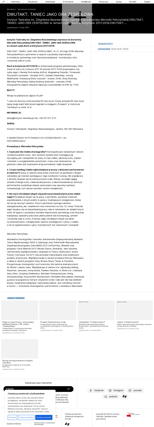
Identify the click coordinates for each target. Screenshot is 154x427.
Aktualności (33, 2)
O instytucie (68, 2)
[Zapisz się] (60, 389)
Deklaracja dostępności (74, 416)
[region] (30, 406)
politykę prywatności (59, 397)
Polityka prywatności (73, 414)
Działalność (86, 2)
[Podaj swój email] (27, 389)
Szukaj (118, 2)
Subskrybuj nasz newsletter (38, 383)
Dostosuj (12, 417)
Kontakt (132, 2)
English (147, 2)
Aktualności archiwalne (27, 9)
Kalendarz (15, 2)
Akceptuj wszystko (44, 417)
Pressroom (103, 2)
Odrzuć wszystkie (26, 417)
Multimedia (50, 2)
